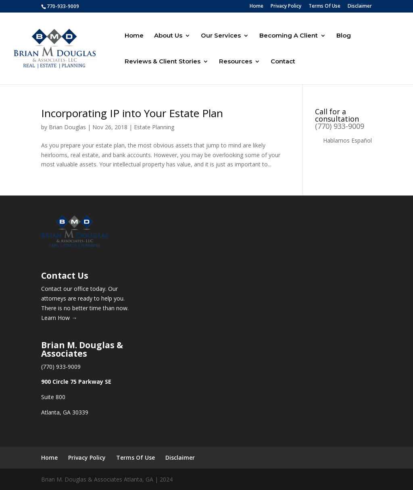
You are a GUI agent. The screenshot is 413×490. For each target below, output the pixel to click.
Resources (235, 62)
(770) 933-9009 (339, 126)
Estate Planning (154, 127)
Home (256, 6)
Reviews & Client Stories (162, 62)
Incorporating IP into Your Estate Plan (132, 113)
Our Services (221, 36)
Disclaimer (360, 6)
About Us (168, 36)
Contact (283, 62)
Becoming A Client (288, 36)
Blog (343, 36)
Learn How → (59, 318)
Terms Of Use (324, 6)
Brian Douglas (67, 127)
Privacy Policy (286, 6)
